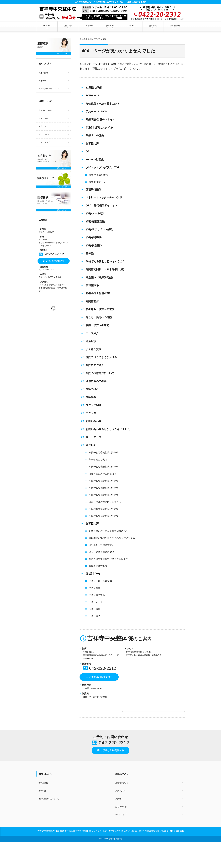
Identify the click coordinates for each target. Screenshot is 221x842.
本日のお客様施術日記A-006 (103, 466)
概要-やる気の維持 (98, 175)
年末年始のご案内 (98, 459)
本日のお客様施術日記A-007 (103, 452)
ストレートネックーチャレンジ (104, 197)
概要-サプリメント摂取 (99, 229)
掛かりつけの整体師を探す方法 (105, 502)
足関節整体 (92, 301)
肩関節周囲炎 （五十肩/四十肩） (105, 269)
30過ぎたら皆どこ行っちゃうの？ (105, 261)
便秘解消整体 (93, 189)
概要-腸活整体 (94, 245)
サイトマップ (93, 437)
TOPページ (47, 27)
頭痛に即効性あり (98, 566)
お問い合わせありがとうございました (108, 429)
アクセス (132, 27)
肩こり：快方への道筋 (99, 317)
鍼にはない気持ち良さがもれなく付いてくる (112, 538)
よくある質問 (93, 349)
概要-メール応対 (95, 213)
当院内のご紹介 (95, 365)
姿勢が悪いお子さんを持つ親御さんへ (108, 531)
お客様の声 (92, 143)
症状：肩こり (96, 616)
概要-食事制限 (94, 237)
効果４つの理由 (95, 135)
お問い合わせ (174, 27)
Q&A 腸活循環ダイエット (101, 205)
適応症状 (91, 341)
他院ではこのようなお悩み (101, 357)
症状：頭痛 (94, 588)
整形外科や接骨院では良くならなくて (108, 559)
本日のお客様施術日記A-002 (103, 509)
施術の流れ (92, 389)
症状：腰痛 (94, 609)
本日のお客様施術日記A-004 (103, 487)
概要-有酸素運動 (95, 221)
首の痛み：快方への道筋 (100, 309)
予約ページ (110, 27)
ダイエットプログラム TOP (103, 167)
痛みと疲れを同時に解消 (101, 552)
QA (88, 151)
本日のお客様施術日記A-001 (103, 516)
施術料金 (89, 27)
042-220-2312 (99, 668)
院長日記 (91, 445)
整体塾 (90, 253)
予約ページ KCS (96, 111)
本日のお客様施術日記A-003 (103, 494)
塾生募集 (153, 27)
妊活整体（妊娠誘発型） (100, 277)
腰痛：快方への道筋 (97, 325)
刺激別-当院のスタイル (99, 127)
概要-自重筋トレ (97, 182)
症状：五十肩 (96, 602)
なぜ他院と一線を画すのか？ (103, 103)
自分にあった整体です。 (101, 545)
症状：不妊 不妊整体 (100, 581)
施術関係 (68, 27)
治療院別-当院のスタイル (100, 119)
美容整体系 (92, 285)
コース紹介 (92, 333)
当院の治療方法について (100, 373)
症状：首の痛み (97, 595)
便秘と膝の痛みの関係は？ (102, 473)
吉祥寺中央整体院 (115, 839)
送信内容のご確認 (96, 381)
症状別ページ (93, 573)
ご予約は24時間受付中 (99, 677)
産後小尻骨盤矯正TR (98, 293)
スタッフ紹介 (93, 405)
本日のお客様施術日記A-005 (103, 481)
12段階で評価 (94, 87)
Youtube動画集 (95, 159)
